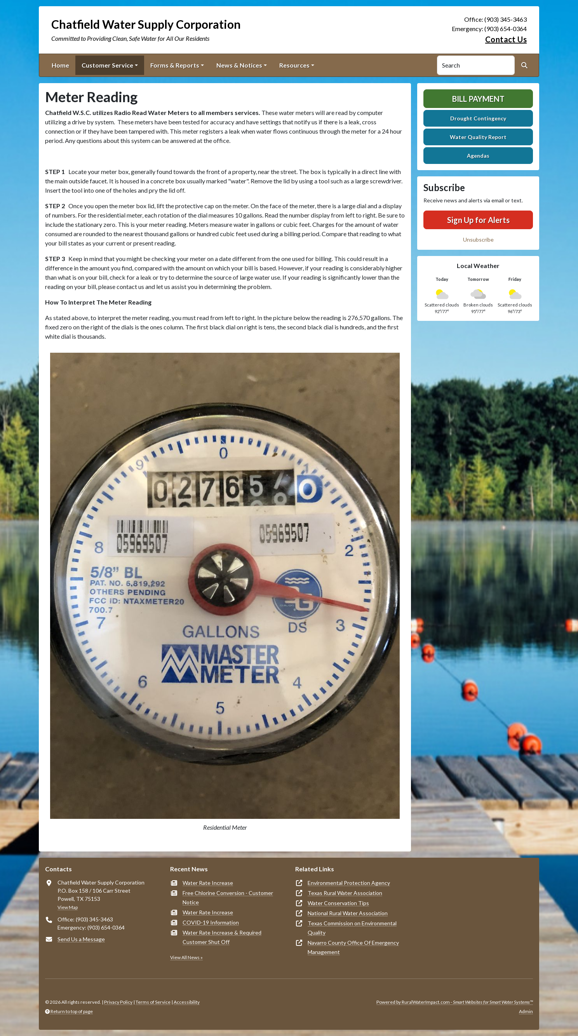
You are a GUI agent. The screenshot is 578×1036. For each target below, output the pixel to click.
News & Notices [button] (239, 65)
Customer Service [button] (107, 65)
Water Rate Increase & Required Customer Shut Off (222, 937)
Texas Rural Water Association (345, 893)
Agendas (478, 155)
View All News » (186, 957)
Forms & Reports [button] (174, 65)
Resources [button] (294, 65)
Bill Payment (478, 98)
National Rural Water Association (348, 913)
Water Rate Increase (208, 882)
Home (60, 65)
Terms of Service (153, 1002)
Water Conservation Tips (338, 903)
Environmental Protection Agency (349, 882)
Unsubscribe (478, 239)
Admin (526, 1011)
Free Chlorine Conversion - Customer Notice (228, 897)
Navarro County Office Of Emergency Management (353, 947)
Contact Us (506, 39)
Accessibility (187, 1002)
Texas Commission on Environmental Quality (352, 928)
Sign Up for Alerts (478, 220)
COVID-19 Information (211, 922)
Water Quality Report (478, 137)
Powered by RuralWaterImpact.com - (454, 1002)
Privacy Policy (118, 1002)
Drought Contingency (478, 118)
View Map (67, 907)
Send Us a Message (81, 939)
